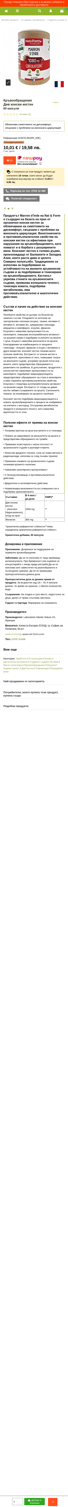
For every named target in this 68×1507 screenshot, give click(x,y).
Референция (10, 138)
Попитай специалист (23, 198)
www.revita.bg (13, 634)
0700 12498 (18, 639)
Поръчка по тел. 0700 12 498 (28, 190)
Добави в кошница (35, 1501)
